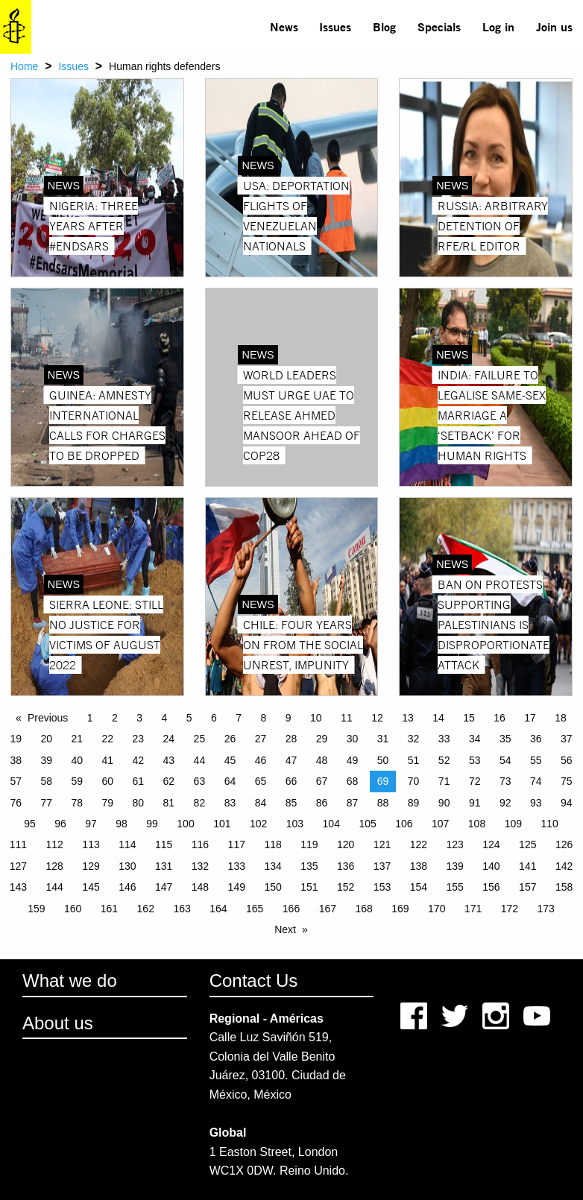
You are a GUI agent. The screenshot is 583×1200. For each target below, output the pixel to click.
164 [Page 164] (218, 909)
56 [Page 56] (567, 760)
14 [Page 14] (438, 718)
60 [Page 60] (108, 781)
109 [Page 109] (513, 824)
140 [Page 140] (491, 866)
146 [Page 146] (127, 887)
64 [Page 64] (230, 781)
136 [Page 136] (345, 866)
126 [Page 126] (564, 844)
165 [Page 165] (254, 909)
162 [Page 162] (145, 909)
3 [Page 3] (139, 718)
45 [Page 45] (230, 760)
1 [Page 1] (90, 718)
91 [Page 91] (475, 803)
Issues (335, 26)
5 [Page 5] (189, 718)
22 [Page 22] (108, 739)
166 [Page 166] (291, 909)
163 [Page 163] (181, 909)
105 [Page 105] (367, 824)
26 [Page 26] (230, 739)
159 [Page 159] (36, 909)
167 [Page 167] (327, 909)
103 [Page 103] (294, 824)
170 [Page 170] (436, 909)
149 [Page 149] (236, 887)
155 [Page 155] (454, 887)
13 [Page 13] (408, 718)
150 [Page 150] (272, 887)
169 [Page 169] (400, 909)
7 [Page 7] (239, 718)
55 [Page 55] (536, 760)
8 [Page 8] (264, 718)
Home (24, 66)
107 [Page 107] (440, 824)
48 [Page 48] (322, 760)
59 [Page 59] (77, 781)
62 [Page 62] (169, 781)
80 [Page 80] (139, 803)
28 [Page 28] (291, 739)
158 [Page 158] (564, 887)
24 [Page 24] (169, 739)
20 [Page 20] (46, 739)
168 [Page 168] (363, 909)
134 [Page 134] (272, 866)
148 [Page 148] (200, 887)
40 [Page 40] (77, 760)
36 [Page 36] (536, 739)
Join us (554, 26)
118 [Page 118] (272, 844)
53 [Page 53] (475, 760)
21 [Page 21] (77, 739)
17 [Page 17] (530, 718)
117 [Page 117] (236, 844)
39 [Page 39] (46, 760)
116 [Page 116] (200, 844)
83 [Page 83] (230, 803)
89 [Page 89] (414, 803)
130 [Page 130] (127, 866)
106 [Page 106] (403, 824)
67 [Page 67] (322, 781)
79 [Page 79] (108, 803)
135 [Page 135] (309, 866)
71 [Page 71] (444, 781)
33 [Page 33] (444, 739)
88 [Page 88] (383, 803)
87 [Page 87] (353, 803)
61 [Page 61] (139, 781)
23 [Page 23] (139, 739)
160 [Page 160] (72, 909)
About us (57, 1023)
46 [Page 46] (261, 760)
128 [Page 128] (54, 866)
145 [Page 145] (90, 887)
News (284, 26)
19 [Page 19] (16, 739)
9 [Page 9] (289, 718)
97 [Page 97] (91, 824)
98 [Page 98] (121, 824)
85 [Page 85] (291, 803)
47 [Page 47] (291, 760)
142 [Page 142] (564, 866)
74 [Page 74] (536, 781)
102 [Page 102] (258, 824)
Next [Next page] (285, 929)
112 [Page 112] (54, 844)
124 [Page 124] (491, 844)
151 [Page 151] (309, 887)
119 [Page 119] (309, 844)
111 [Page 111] (18, 844)
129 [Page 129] (90, 866)
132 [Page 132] (200, 866)
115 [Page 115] (163, 844)
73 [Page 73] (505, 781)
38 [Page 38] (16, 760)
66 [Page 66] (291, 781)
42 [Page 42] (139, 760)
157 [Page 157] (527, 887)
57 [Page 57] (16, 781)
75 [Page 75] (567, 781)
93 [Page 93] (536, 803)
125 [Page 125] (527, 844)
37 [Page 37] (567, 739)
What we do (69, 980)
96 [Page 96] (60, 824)
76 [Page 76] (16, 803)
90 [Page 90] (444, 803)
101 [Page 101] (221, 824)
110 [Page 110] (549, 824)
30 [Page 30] (353, 739)
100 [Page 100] (185, 824)
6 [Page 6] (214, 718)
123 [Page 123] (454, 844)
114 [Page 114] (127, 844)
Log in (498, 26)
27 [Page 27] (261, 739)
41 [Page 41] (108, 760)
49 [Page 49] (353, 760)
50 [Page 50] (383, 760)
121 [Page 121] (382, 844)
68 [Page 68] (353, 781)
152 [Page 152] (345, 887)
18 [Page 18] (561, 718)
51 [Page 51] (414, 760)
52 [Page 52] (444, 760)
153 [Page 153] (382, 887)
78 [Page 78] (77, 803)
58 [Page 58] (46, 781)
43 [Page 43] (169, 760)
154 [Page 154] (418, 887)
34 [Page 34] (475, 739)
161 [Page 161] (109, 909)
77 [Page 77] (46, 803)
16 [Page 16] (499, 718)
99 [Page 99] (152, 824)
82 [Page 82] (200, 803)
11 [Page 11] (347, 718)
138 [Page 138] (418, 866)
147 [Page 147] (163, 887)
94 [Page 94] (567, 803)
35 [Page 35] (505, 739)
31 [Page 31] (383, 739)
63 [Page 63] (200, 781)
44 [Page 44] (200, 760)
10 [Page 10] (316, 718)
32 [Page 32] (414, 739)
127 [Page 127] (18, 866)
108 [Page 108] (476, 824)
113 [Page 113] (90, 844)
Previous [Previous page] (48, 718)
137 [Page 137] (382, 866)
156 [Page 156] (491, 887)
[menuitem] (284, 27)
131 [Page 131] (163, 866)
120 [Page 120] (345, 844)
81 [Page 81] (169, 803)
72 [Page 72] (475, 781)
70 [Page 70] (414, 781)
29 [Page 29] (322, 739)
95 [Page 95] (30, 824)
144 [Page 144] (54, 887)
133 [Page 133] (236, 866)
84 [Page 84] (261, 803)
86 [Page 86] (322, 803)
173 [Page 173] (546, 909)
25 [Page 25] (200, 739)
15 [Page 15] (469, 718)
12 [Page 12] (377, 718)
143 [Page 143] (18, 887)
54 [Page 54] (505, 760)
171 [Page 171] (473, 909)
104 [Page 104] (331, 824)
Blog (384, 26)
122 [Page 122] (418, 844)
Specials (439, 26)
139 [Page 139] (454, 866)
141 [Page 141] (527, 866)
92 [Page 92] (505, 803)
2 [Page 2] (115, 718)
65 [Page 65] (261, 781)
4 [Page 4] (165, 718)
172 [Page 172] (509, 909)
